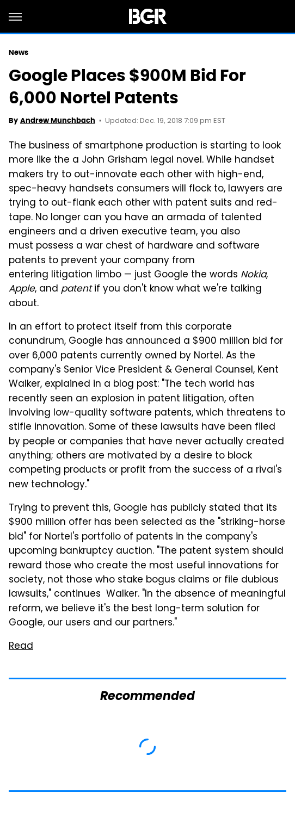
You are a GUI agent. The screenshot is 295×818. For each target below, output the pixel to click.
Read (21, 646)
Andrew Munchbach (57, 120)
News (18, 52)
